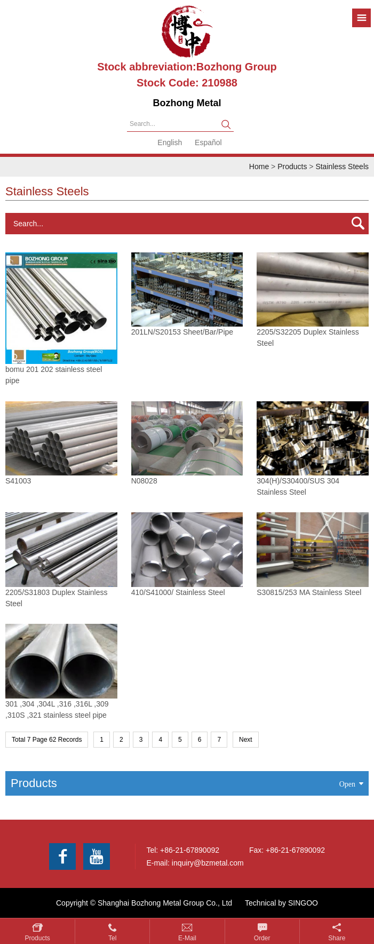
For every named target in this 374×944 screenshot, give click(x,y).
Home (259, 166)
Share (336, 938)
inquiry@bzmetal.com (208, 863)
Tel (112, 938)
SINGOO (303, 903)
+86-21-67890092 (189, 850)
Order (262, 938)
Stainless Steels (342, 166)
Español (208, 142)
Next (245, 739)
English (169, 142)
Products (292, 166)
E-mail (187, 938)
